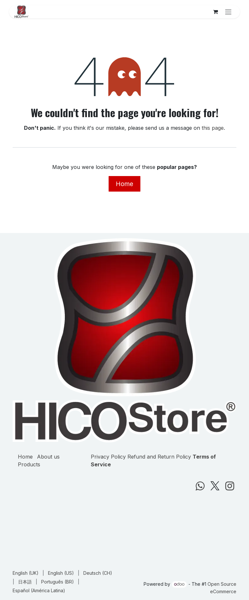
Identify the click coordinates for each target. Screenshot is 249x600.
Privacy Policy (108, 456)
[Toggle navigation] (228, 11)
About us (48, 456)
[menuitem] (26, 573)
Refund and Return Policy (159, 456)
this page (213, 128)
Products (29, 464)
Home (124, 184)
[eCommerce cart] (215, 11)
